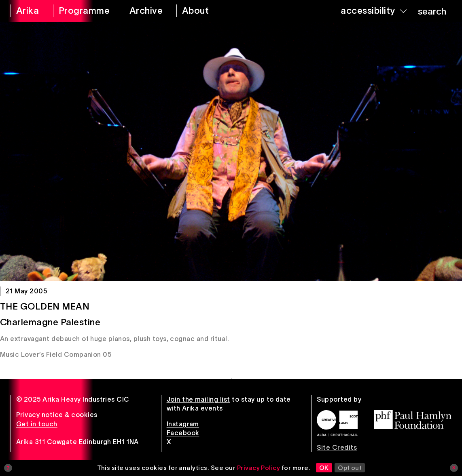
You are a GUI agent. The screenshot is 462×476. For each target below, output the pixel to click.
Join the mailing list (198, 399)
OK (324, 467)
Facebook (183, 432)
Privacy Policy (258, 467)
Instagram (183, 424)
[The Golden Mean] (231, 151)
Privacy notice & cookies (56, 414)
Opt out (350, 467)
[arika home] (26, 11)
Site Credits (337, 447)
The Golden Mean (44, 306)
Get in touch (36, 424)
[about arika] (204, 11)
